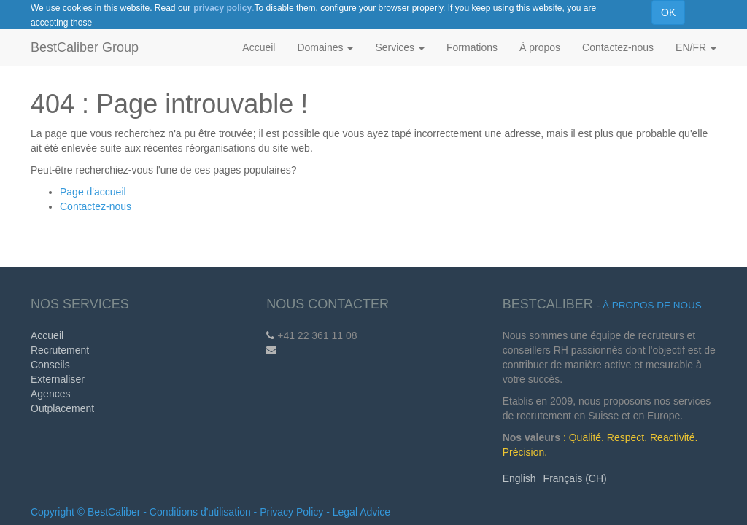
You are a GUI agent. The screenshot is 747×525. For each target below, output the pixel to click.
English (519, 478)
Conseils (50, 364)
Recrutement (60, 350)
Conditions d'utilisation (200, 512)
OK (668, 12)
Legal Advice (361, 512)
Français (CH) (575, 478)
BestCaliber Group (85, 47)
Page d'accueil (93, 192)
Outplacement (62, 408)
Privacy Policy (291, 512)
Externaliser (58, 379)
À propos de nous (652, 305)
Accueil (47, 335)
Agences (50, 394)
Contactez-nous (95, 206)
